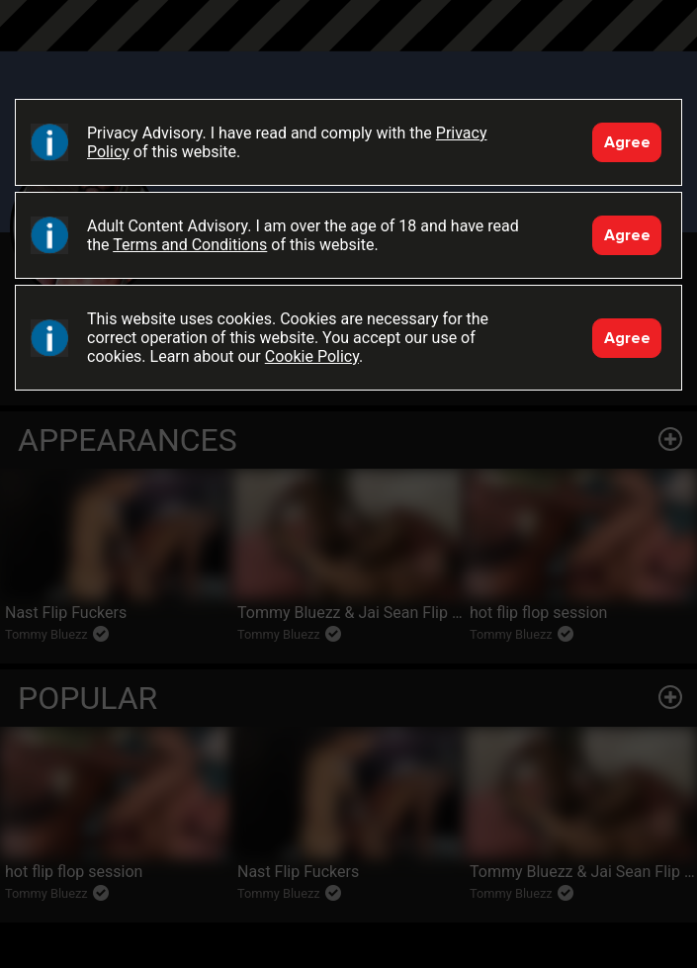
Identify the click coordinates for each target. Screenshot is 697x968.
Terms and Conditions (190, 244)
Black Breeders (349, 44)
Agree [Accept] (627, 142)
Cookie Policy (312, 356)
